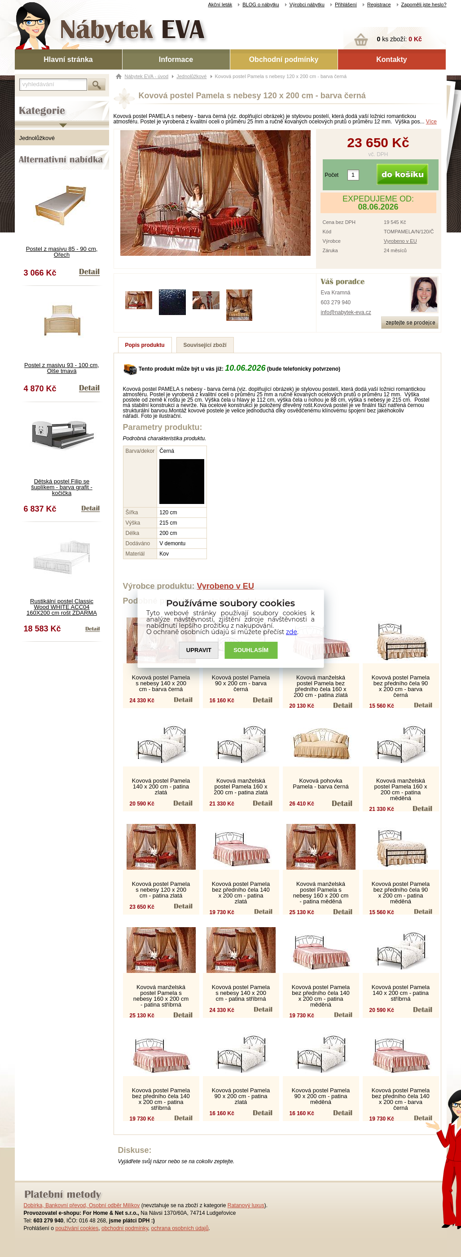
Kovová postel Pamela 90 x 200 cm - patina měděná (321, 1096)
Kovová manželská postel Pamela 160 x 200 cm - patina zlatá (241, 786)
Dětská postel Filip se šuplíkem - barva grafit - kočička (61, 487)
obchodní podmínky (124, 1228)
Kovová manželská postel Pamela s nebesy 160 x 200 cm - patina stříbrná (161, 996)
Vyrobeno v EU (400, 241)
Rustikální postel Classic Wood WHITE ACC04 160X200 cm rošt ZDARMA (61, 607)
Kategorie (27, 104)
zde (291, 632)
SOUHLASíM (250, 650)
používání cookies (76, 1228)
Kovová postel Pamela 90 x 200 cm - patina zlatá (241, 1096)
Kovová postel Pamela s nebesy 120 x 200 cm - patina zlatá (161, 889)
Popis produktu (145, 345)
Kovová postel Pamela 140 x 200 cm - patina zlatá (161, 786)
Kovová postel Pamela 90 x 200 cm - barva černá (241, 683)
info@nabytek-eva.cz (346, 312)
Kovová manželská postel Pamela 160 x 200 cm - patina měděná (400, 789)
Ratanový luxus (246, 1205)
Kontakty (391, 59)
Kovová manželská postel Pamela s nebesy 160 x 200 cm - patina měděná (321, 892)
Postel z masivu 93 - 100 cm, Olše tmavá (61, 368)
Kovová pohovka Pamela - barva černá (320, 783)
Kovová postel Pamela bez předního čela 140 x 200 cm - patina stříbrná (161, 1099)
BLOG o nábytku (260, 4)
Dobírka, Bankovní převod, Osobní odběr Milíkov (82, 1205)
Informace (176, 59)
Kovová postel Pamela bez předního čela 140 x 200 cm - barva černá (401, 1099)
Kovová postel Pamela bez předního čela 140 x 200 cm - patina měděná (321, 996)
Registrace (379, 4)
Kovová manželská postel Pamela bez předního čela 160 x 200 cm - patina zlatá (321, 686)
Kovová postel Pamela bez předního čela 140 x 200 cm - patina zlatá (241, 892)
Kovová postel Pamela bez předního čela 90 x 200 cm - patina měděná (401, 892)
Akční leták (220, 4)
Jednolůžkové (37, 138)
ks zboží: (399, 39)
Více (431, 121)
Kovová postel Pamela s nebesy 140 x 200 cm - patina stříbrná (241, 993)
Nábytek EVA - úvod (147, 76)
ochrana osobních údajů (179, 1228)
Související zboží (205, 345)
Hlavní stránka (68, 59)
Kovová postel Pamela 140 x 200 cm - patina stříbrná (401, 993)
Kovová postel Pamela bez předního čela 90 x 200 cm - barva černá (401, 686)
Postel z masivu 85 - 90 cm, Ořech (62, 251)
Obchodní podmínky (284, 59)
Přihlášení (346, 4)
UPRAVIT (198, 650)
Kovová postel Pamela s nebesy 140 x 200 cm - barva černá (161, 683)
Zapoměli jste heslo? (424, 4)
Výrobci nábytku (307, 4)
